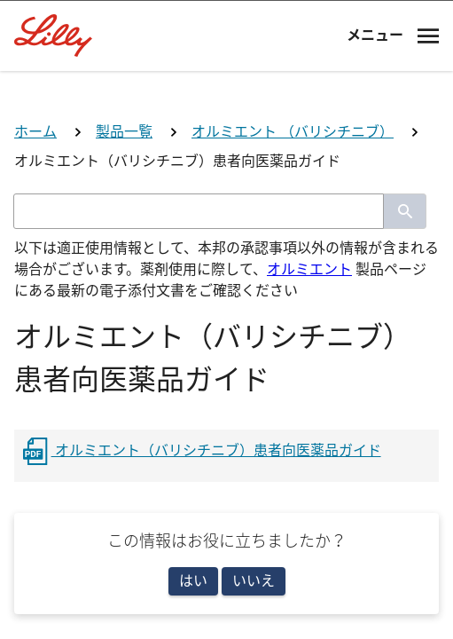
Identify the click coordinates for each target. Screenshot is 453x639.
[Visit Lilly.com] (227, 96)
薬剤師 (227, 449)
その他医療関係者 (227, 590)
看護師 (227, 520)
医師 (227, 379)
